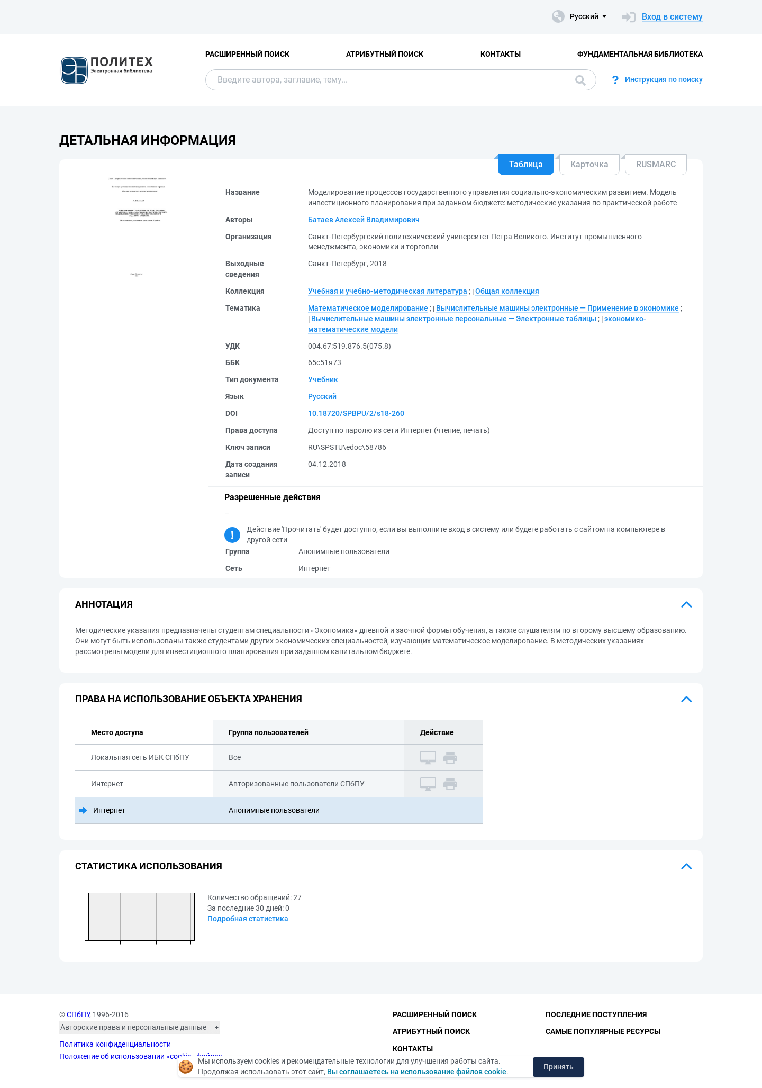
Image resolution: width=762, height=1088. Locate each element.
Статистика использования (148, 866)
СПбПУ (78, 1014)
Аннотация (104, 604)
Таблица (526, 164)
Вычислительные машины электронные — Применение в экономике (557, 308)
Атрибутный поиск (384, 54)
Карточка (589, 164)
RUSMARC (656, 164)
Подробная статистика (247, 918)
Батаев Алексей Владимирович (364, 219)
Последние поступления (596, 1014)
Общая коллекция (507, 291)
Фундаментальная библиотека (640, 54)
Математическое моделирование (368, 308)
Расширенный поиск (247, 54)
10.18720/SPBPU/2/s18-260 (356, 413)
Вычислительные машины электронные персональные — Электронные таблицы (453, 318)
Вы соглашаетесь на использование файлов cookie (416, 1071)
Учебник (323, 379)
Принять (558, 1067)
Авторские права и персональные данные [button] (133, 1027)
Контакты (500, 54)
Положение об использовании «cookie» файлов (141, 1056)
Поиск (580, 80)
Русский (322, 396)
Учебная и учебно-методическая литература (387, 291)
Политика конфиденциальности (115, 1044)
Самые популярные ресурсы (603, 1031)
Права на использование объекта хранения (188, 698)
